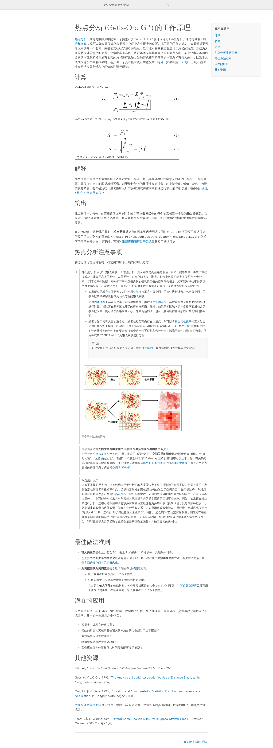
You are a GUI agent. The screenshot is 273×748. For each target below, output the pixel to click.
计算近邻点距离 (187, 585)
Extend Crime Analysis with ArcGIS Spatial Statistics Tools (150, 718)
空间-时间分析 (121, 467)
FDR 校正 (185, 62)
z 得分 (159, 62)
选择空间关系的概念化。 (105, 562)
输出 (217, 47)
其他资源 (220, 69)
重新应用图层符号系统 (137, 241)
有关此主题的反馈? (195, 741)
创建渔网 (99, 301)
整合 (177, 320)
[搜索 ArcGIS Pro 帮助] (133, 5)
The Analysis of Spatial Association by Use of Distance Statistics (153, 677)
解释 (217, 41)
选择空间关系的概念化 (154, 462)
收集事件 (188, 320)
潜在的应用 (222, 64)
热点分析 (81, 39)
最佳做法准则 (223, 58)
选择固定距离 (179, 462)
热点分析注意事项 (226, 52)
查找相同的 (146, 347)
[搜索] (167, 4)
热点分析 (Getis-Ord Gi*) (102, 453)
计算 (217, 35)
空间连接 (138, 291)
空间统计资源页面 (86, 704)
